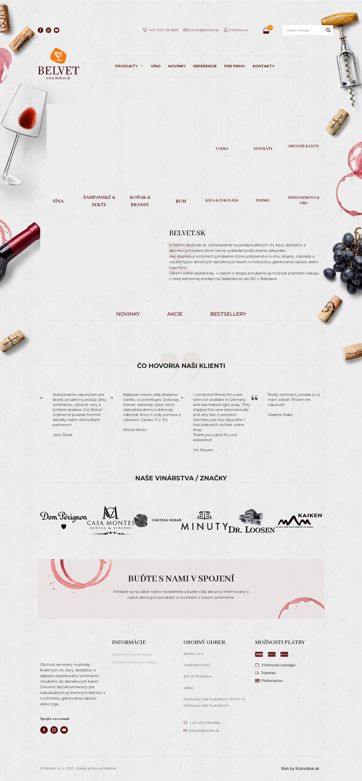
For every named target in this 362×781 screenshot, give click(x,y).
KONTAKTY (264, 66)
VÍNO (156, 66)
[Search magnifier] (328, 30)
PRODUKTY (129, 66)
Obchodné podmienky (132, 654)
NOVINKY (177, 66)
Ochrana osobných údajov (135, 662)
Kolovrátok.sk (307, 768)
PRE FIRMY (234, 66)
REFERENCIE (205, 66)
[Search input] (305, 30)
